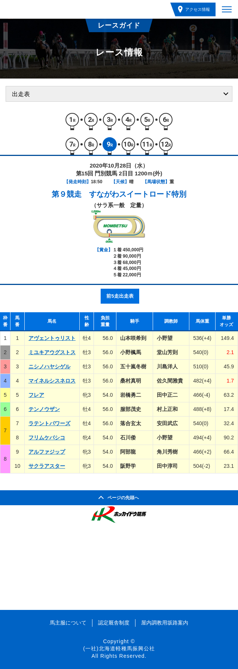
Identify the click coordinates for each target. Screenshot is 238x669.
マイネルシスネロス (52, 381)
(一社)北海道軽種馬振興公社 (119, 648)
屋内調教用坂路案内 (164, 623)
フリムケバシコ (46, 438)
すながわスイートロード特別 (137, 194)
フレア (36, 395)
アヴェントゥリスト (52, 338)
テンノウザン (44, 409)
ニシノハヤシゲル (49, 366)
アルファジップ (46, 452)
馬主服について (68, 623)
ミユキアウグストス (52, 352)
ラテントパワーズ (49, 423)
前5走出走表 (119, 296)
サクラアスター (46, 466)
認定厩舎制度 (113, 623)
